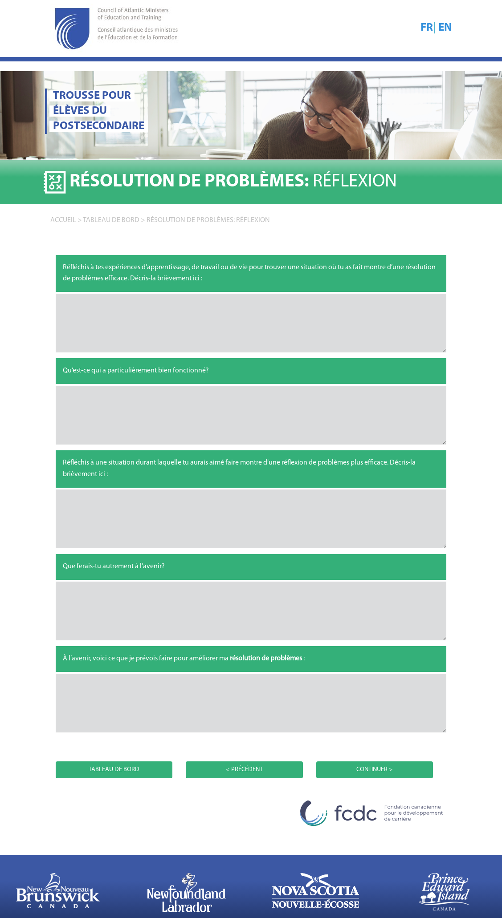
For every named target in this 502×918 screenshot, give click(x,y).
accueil (63, 220)
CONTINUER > (374, 769)
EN (445, 27)
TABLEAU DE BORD (111, 220)
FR (426, 27)
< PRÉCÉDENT (244, 769)
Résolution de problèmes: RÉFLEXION (208, 220)
